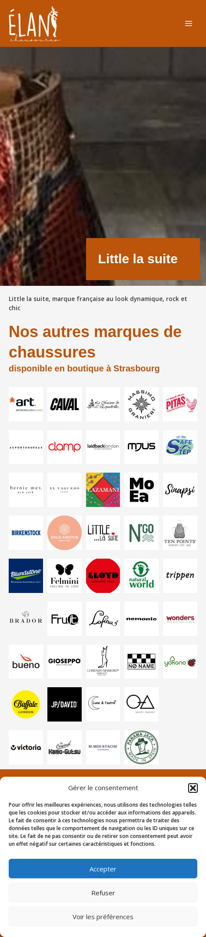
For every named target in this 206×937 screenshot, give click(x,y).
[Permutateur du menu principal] (189, 24)
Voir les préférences (103, 916)
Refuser (103, 892)
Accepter (103, 868)
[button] (193, 788)
